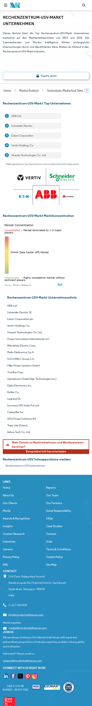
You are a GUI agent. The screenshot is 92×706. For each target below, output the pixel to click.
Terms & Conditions (58, 549)
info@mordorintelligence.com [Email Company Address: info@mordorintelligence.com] (25, 614)
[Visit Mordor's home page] (15, 5)
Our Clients (10, 503)
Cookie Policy (54, 557)
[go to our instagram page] (35, 676)
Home (6, 487)
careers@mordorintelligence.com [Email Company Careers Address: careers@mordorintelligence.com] (22, 660)
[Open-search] (84, 5)
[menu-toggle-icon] (5, 5)
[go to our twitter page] (20, 676)
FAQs (49, 518)
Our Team (52, 495)
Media (7, 510)
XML (5, 564)
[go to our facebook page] (13, 676)
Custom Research (14, 534)
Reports (51, 487)
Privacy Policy (11, 557)
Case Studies (54, 526)
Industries (9, 541)
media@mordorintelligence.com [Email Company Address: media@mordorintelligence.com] (28, 628)
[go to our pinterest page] (28, 676)
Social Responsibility (58, 510)
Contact (51, 534)
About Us (8, 495)
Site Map (51, 564)
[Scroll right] (87, 90)
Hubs (49, 541)
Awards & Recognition (16, 518)
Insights (8, 526)
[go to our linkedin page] (6, 676)
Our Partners (54, 503)
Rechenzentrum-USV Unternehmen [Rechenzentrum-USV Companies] (25, 465)
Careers (8, 549)
